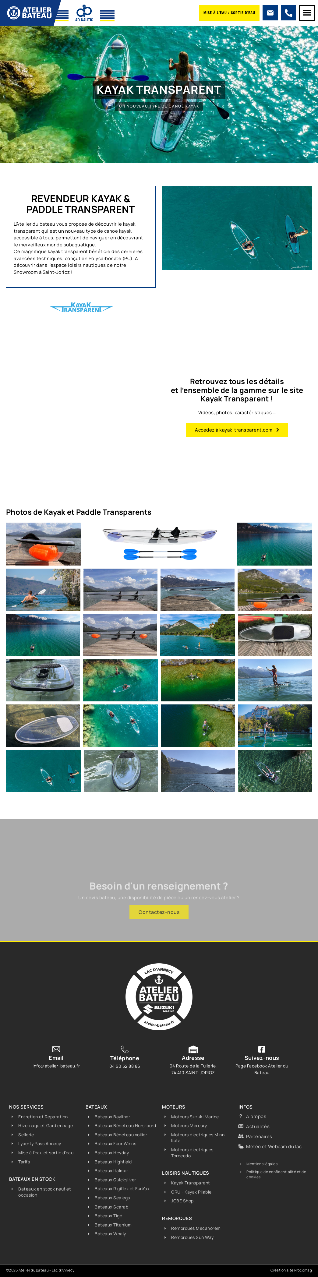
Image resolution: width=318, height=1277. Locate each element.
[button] (307, 13)
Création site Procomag (291, 1270)
